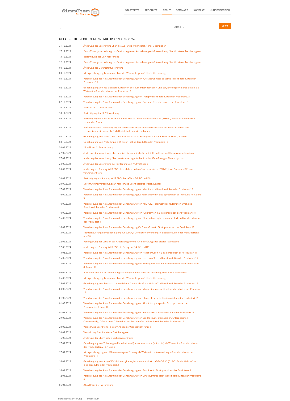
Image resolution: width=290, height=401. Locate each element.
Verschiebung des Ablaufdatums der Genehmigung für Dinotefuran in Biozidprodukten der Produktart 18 (138, 227)
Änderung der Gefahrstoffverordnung (103, 67)
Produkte (151, 10)
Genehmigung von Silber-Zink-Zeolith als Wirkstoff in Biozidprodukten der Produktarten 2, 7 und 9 (135, 136)
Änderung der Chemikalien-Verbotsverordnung (108, 337)
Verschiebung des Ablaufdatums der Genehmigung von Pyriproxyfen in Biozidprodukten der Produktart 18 (139, 212)
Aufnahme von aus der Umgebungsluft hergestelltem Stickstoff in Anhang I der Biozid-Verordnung (135, 272)
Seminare (182, 10)
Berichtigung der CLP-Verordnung (101, 56)
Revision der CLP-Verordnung (98, 107)
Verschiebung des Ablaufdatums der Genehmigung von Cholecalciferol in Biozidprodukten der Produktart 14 (140, 298)
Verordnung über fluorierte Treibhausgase (105, 332)
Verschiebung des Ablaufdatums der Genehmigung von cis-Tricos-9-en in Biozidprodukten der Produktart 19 (140, 258)
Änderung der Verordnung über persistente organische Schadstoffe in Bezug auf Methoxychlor (133, 158)
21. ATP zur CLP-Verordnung (98, 384)
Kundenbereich (220, 10)
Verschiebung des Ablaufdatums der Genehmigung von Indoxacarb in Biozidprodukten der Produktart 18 (138, 312)
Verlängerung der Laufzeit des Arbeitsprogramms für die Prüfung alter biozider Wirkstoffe (131, 241)
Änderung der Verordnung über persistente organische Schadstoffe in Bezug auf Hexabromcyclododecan (139, 153)
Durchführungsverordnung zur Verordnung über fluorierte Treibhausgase (122, 183)
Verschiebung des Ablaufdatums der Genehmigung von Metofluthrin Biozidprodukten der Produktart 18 (138, 189)
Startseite (132, 10)
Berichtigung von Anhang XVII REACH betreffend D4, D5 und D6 (116, 178)
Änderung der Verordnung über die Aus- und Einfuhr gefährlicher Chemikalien (124, 45)
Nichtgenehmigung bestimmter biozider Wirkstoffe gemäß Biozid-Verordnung (124, 73)
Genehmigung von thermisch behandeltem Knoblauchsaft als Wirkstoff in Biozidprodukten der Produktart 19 (140, 283)
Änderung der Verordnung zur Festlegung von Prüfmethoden (115, 163)
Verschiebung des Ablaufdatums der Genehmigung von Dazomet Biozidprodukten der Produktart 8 (135, 102)
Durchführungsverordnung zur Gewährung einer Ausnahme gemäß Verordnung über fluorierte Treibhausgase (142, 51)
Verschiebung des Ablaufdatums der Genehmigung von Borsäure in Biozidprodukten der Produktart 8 (137, 370)
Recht (167, 10)
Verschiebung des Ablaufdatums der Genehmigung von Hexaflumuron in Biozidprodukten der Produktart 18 (140, 252)
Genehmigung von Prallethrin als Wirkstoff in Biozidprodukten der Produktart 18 (125, 141)
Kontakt (198, 10)
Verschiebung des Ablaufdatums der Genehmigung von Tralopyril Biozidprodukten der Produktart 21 (136, 96)
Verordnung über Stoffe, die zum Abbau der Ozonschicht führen (117, 326)
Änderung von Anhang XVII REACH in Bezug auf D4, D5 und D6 (116, 247)
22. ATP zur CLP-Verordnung (98, 147)
